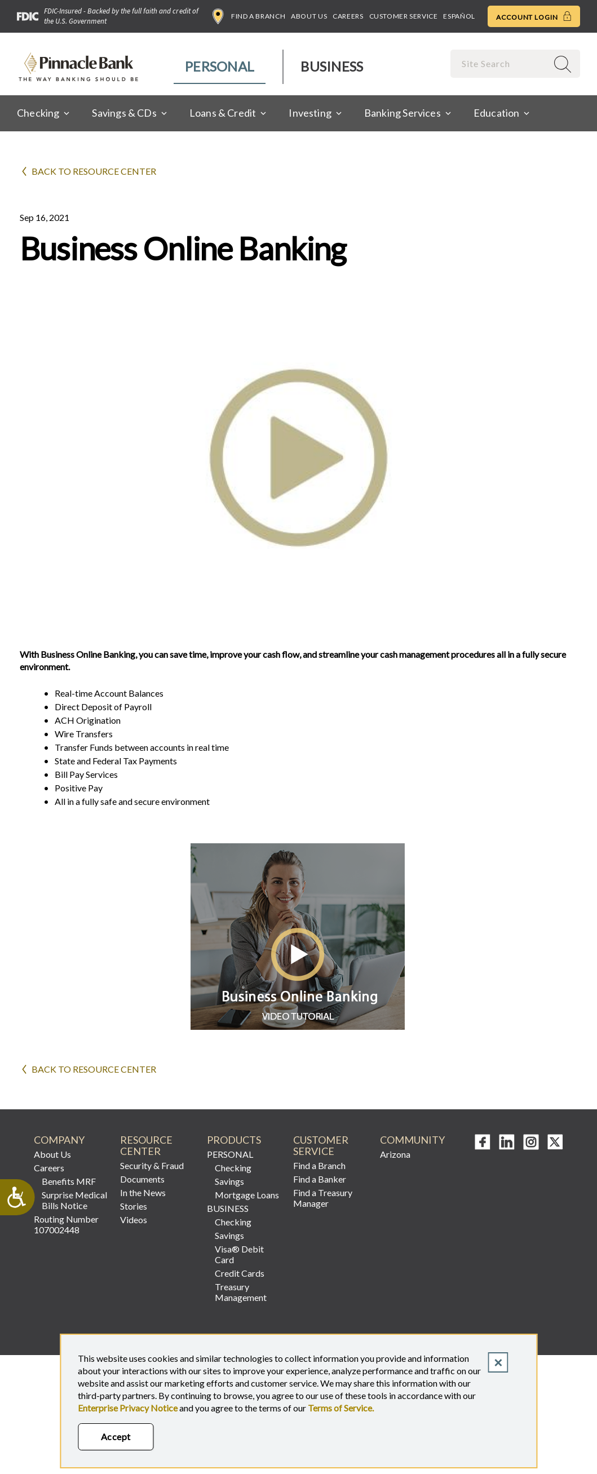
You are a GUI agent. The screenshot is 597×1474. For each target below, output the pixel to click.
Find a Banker (319, 1179)
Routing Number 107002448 (66, 1224)
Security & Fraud (152, 1165)
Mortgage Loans (247, 1194)
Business (331, 66)
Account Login (534, 16)
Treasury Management (241, 1292)
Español (459, 16)
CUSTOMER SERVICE (320, 1145)
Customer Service (403, 16)
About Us (309, 16)
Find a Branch (249, 16)
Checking (233, 1167)
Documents (142, 1179)
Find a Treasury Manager (322, 1198)
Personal (219, 66)
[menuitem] (220, 67)
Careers (348, 16)
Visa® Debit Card (239, 1254)
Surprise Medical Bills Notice (74, 1200)
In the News (143, 1192)
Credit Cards (239, 1273)
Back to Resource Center (94, 171)
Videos (133, 1219)
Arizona (395, 1154)
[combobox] (500, 63)
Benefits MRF (69, 1181)
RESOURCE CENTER (146, 1145)
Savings (229, 1181)
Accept (116, 1436)
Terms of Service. (341, 1407)
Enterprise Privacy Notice (128, 1407)
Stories (133, 1206)
